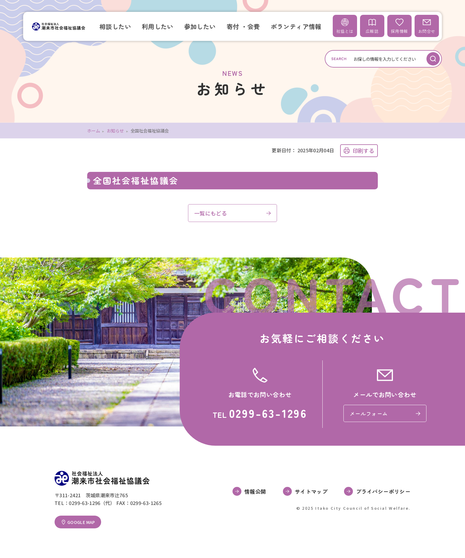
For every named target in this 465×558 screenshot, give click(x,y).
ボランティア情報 (296, 26)
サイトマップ (311, 491)
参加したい (200, 26)
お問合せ (426, 26)
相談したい (115, 26)
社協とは (344, 26)
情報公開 (255, 491)
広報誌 (372, 26)
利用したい (157, 26)
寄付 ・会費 (243, 26)
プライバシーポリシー (383, 491)
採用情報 (399, 26)
